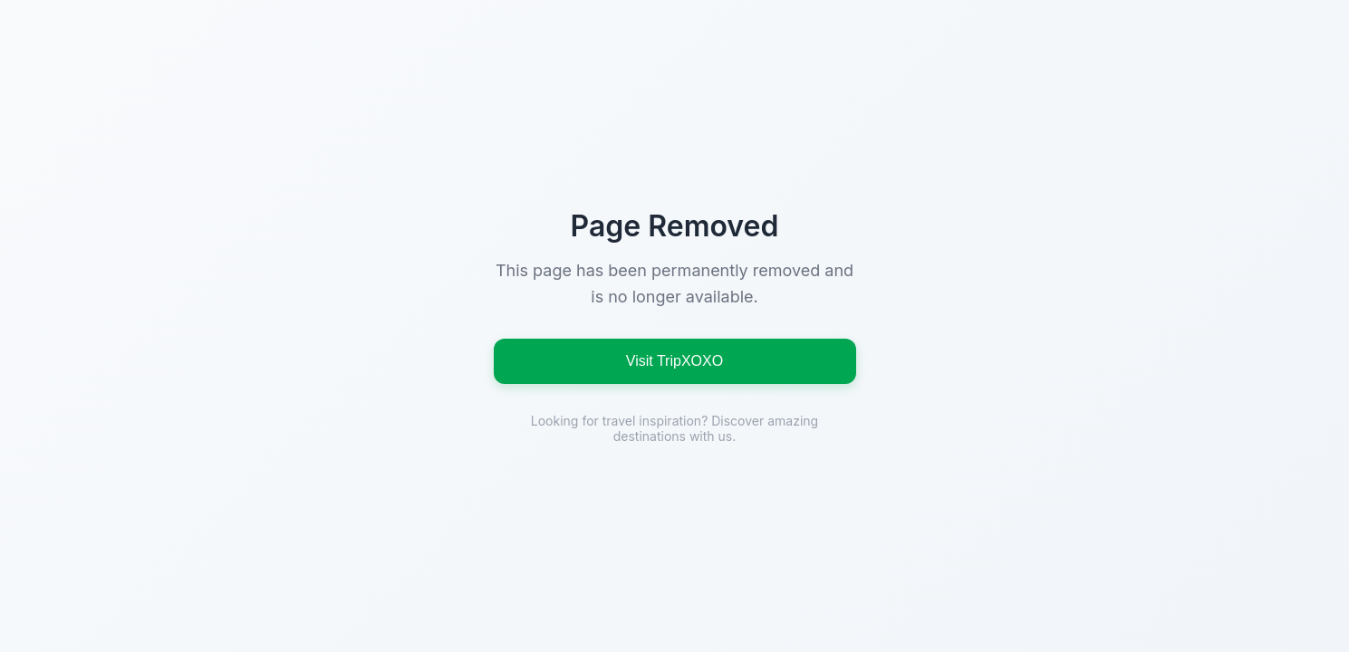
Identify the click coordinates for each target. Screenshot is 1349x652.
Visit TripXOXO (674, 361)
